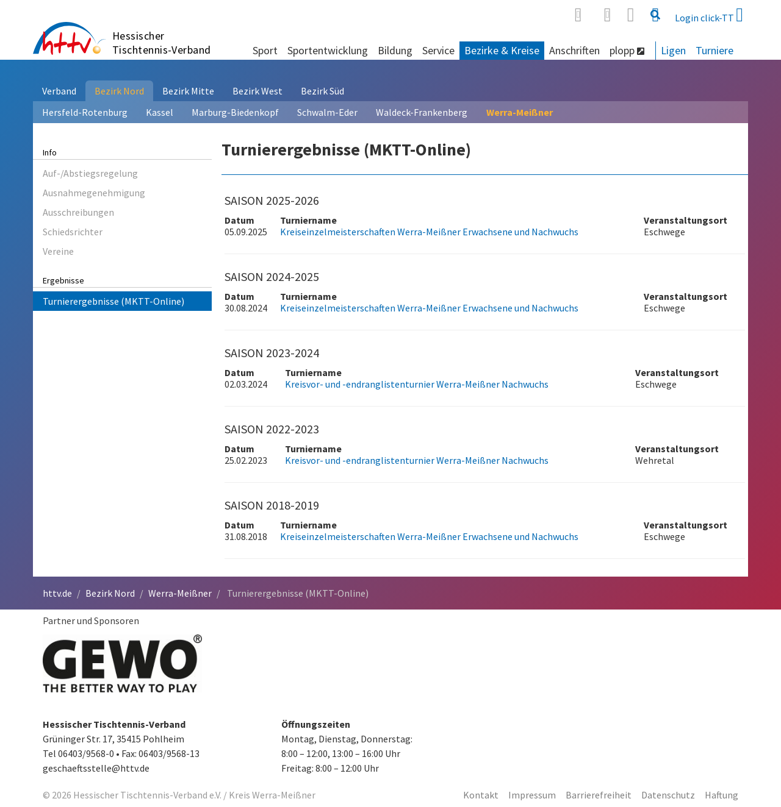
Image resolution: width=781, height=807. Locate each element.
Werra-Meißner (519, 112)
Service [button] (438, 50)
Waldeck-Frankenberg (421, 112)
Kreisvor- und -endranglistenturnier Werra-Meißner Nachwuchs (417, 384)
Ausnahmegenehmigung (94, 193)
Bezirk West (257, 91)
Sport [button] (265, 50)
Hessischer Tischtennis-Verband (161, 43)
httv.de (57, 593)
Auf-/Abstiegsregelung (90, 173)
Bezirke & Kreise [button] (501, 50)
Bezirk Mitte (188, 91)
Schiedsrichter (73, 232)
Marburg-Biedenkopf (235, 112)
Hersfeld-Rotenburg (85, 112)
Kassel (159, 112)
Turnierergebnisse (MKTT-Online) (113, 301)
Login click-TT (709, 14)
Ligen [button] (673, 50)
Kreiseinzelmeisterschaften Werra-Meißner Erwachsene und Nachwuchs (429, 232)
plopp (627, 50)
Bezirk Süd (322, 91)
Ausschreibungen (78, 212)
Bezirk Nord (119, 91)
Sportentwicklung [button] (327, 50)
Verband (59, 91)
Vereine (58, 251)
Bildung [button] (395, 50)
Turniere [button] (714, 50)
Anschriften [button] (574, 50)
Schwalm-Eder (327, 112)
